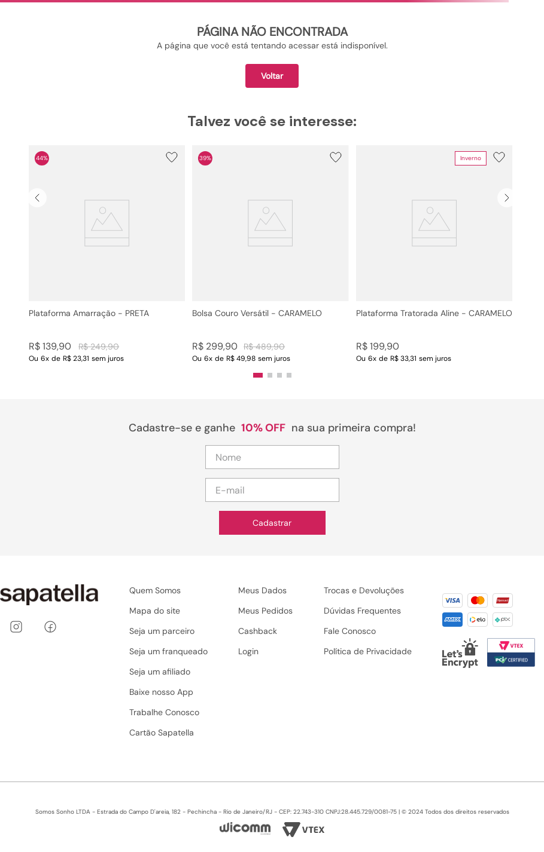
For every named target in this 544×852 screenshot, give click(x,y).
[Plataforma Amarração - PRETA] (107, 254)
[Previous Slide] (37, 197)
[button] (107, 254)
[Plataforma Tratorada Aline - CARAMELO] (434, 254)
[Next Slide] (506, 197)
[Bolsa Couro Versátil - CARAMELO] (270, 254)
